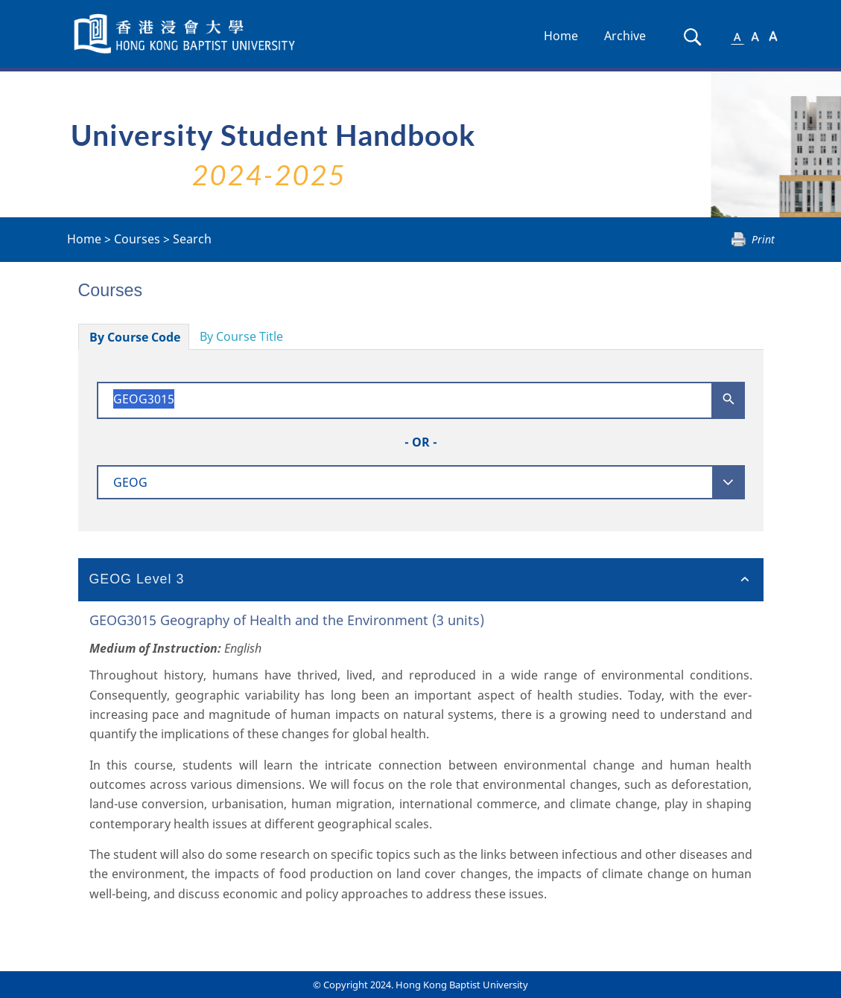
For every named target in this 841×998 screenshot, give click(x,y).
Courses (137, 239)
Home (561, 36)
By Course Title (241, 336)
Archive (625, 36)
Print (763, 239)
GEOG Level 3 (137, 579)
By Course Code (134, 337)
